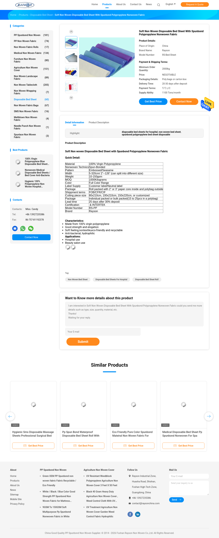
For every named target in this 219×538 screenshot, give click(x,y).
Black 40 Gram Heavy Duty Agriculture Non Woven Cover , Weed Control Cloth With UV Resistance (102, 496)
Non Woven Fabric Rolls (31, 47)
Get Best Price (153, 101)
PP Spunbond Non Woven (31, 35)
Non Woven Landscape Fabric (31, 77)
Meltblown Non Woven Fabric (31, 118)
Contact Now (31, 237)
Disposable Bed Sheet (31, 99)
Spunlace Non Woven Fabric (31, 136)
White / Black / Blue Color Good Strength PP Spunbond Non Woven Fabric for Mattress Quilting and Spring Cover (59, 496)
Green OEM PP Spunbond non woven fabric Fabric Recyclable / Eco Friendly (59, 481)
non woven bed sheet (78, 279)
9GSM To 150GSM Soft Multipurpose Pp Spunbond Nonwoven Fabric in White (57, 512)
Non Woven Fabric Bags (31, 105)
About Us (15, 485)
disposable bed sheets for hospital (111, 279)
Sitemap (14, 494)
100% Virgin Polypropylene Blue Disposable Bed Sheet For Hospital (36, 161)
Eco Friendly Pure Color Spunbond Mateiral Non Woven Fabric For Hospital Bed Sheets (132, 435)
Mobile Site (16, 499)
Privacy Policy (17, 504)
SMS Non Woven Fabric (31, 111)
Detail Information (74, 122)
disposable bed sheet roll (146, 279)
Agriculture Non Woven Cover (31, 69)
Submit (83, 342)
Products (14, 480)
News (13, 490)
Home (13, 476)
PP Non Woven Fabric (31, 41)
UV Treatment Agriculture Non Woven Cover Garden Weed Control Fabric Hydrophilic (101, 512)
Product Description (99, 122)
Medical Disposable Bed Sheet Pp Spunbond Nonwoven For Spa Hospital (182, 435)
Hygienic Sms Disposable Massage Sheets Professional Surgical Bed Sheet (33, 435)
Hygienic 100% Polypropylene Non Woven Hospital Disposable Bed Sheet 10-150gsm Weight (36, 184)
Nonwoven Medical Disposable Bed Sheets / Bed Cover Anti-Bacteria (37, 173)
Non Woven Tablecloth (31, 84)
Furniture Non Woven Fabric (31, 60)
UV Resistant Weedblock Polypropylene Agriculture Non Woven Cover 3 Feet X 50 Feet (102, 481)
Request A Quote (194, 4)
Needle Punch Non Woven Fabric (31, 127)
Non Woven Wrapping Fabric (31, 92)
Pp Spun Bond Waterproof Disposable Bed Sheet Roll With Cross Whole (80, 435)
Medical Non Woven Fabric (31, 53)
